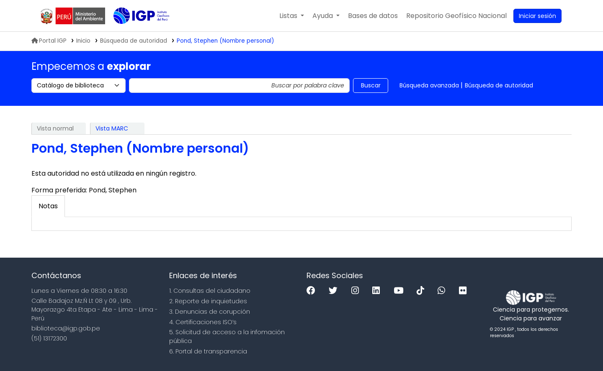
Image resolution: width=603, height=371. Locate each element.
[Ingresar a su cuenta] (537, 15)
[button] (291, 15)
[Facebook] (313, 291)
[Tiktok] (422, 291)
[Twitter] (335, 291)
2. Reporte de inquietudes (208, 301)
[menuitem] (456, 15)
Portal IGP (49, 41)
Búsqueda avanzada (429, 85)
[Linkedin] (378, 291)
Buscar (371, 85)
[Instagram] (357, 291)
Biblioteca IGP (134, 32)
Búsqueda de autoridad (499, 85)
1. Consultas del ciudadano (209, 291)
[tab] (48, 206)
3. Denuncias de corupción (209, 311)
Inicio (83, 41)
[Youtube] (400, 291)
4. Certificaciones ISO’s (203, 322)
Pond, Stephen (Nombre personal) (225, 41)
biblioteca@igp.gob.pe (65, 328)
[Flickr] (465, 291)
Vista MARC (111, 128)
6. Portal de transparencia (208, 351)
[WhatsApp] (443, 291)
